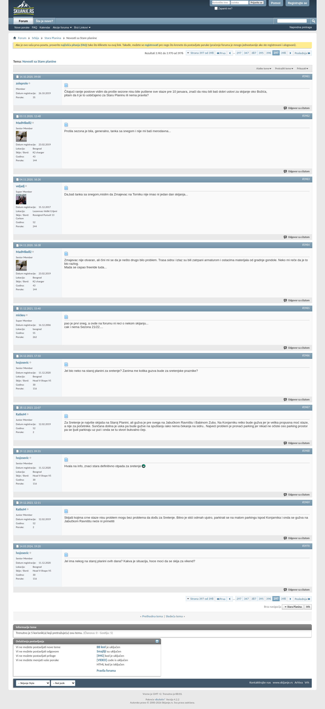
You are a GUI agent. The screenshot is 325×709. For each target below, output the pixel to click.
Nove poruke (21, 27)
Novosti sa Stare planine (39, 61)
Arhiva (299, 682)
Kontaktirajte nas (260, 682)
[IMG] (100, 655)
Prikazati (301, 68)
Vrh (308, 606)
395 (261, 53)
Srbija (35, 38)
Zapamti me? (223, 8)
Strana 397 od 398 (202, 53)
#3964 (306, 244)
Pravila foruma (106, 670)
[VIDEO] (102, 660)
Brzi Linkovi (81, 27)
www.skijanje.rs (283, 682)
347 (246, 53)
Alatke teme (262, 68)
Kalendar (44, 27)
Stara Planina (53, 38)
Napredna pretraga (301, 27)
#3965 (306, 308)
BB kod (101, 647)
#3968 (306, 450)
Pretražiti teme (283, 68)
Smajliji (101, 651)
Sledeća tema (174, 616)
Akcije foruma (61, 27)
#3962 (306, 115)
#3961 (306, 76)
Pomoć (276, 3)
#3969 (306, 502)
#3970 (306, 546)
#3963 (306, 179)
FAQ (34, 27)
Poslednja (303, 53)
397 (276, 53)
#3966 (306, 355)
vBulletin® (160, 699)
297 (239, 53)
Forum (23, 21)
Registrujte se (297, 3)
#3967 (306, 407)
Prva (220, 53)
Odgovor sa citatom (297, 108)
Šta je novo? (44, 21)
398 (283, 53)
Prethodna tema (152, 616)
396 (268, 53)
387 (253, 53)
